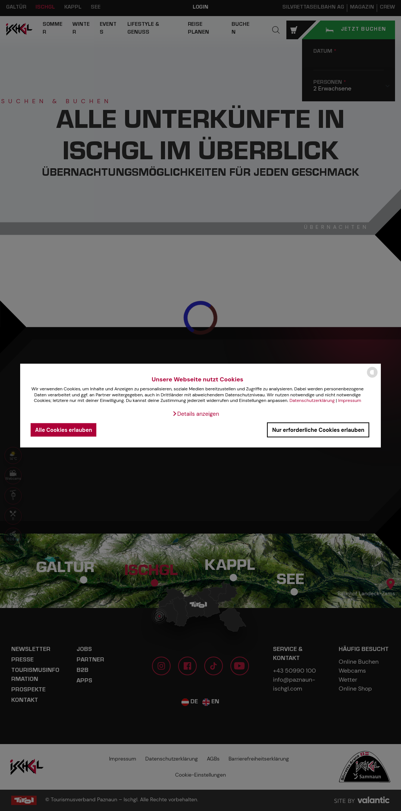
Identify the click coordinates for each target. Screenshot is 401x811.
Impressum (349, 400)
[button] (195, 414)
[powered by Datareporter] (372, 377)
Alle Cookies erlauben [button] (63, 429)
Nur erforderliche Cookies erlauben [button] (318, 429)
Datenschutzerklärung (312, 400)
